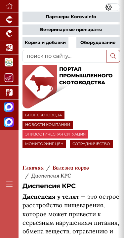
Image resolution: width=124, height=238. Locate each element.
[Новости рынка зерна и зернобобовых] (9, 92)
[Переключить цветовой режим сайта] (112, 7)
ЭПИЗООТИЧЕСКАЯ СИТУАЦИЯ (55, 134)
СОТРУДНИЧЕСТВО (91, 143)
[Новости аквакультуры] (9, 48)
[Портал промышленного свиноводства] (9, 20)
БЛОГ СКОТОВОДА (43, 115)
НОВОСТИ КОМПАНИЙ (47, 124)
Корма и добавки (45, 42)
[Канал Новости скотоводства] (9, 107)
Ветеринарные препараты (71, 29)
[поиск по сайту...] (64, 56)
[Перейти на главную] (9, 6)
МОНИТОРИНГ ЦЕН (44, 143)
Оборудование (97, 42)
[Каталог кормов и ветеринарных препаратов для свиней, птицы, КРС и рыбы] (9, 62)
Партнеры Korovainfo (71, 16)
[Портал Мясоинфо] (9, 77)
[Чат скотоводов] (9, 122)
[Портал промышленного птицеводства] (9, 34)
